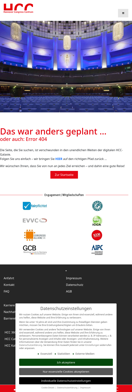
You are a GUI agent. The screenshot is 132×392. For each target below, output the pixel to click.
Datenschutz (74, 283)
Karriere (9, 304)
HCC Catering (14, 338)
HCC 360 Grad (14, 331)
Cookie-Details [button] (48, 387)
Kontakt (9, 283)
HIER (58, 158)
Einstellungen (92, 345)
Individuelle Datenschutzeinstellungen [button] (66, 380)
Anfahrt (9, 277)
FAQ (6, 290)
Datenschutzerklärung (30, 345)
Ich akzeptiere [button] (66, 362)
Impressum (74, 277)
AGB (69, 290)
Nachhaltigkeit (14, 311)
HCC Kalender (14, 344)
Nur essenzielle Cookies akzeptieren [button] (66, 371)
